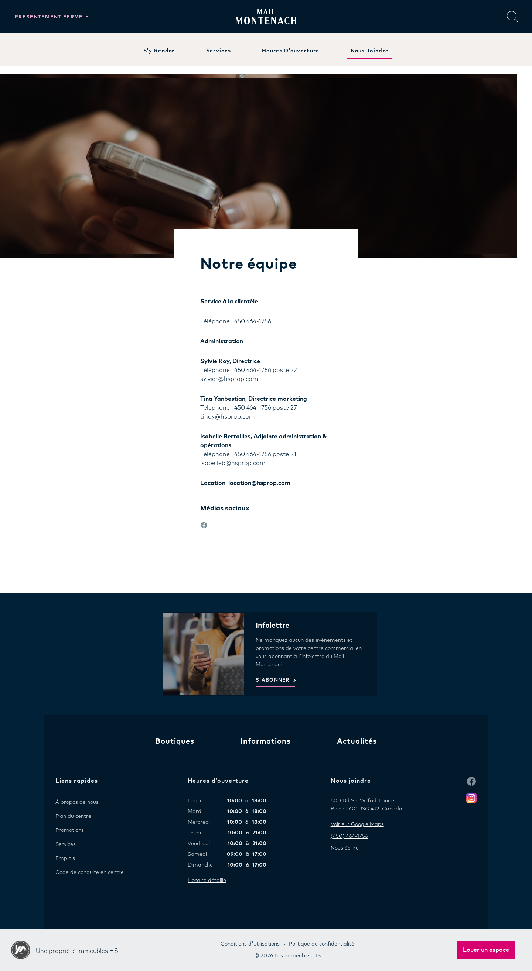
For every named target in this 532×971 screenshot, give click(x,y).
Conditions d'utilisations (250, 944)
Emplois (65, 858)
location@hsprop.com (259, 483)
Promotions (69, 830)
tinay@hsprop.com (227, 417)
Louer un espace (486, 950)
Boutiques (174, 741)
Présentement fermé (50, 17)
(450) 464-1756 (349, 836)
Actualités (357, 741)
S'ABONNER (273, 680)
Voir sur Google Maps (357, 824)
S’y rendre (159, 51)
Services (218, 51)
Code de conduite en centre (89, 872)
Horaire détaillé (207, 880)
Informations (266, 741)
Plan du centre (73, 816)
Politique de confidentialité (321, 944)
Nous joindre (370, 51)
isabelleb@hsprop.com (232, 463)
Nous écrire (345, 848)
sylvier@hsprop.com (229, 379)
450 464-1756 (252, 321)
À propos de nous (77, 802)
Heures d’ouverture (290, 51)
